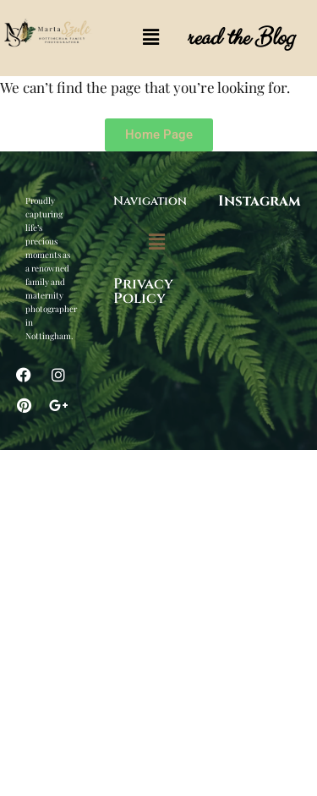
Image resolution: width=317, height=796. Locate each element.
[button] (150, 37)
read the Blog (239, 38)
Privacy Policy (143, 291)
